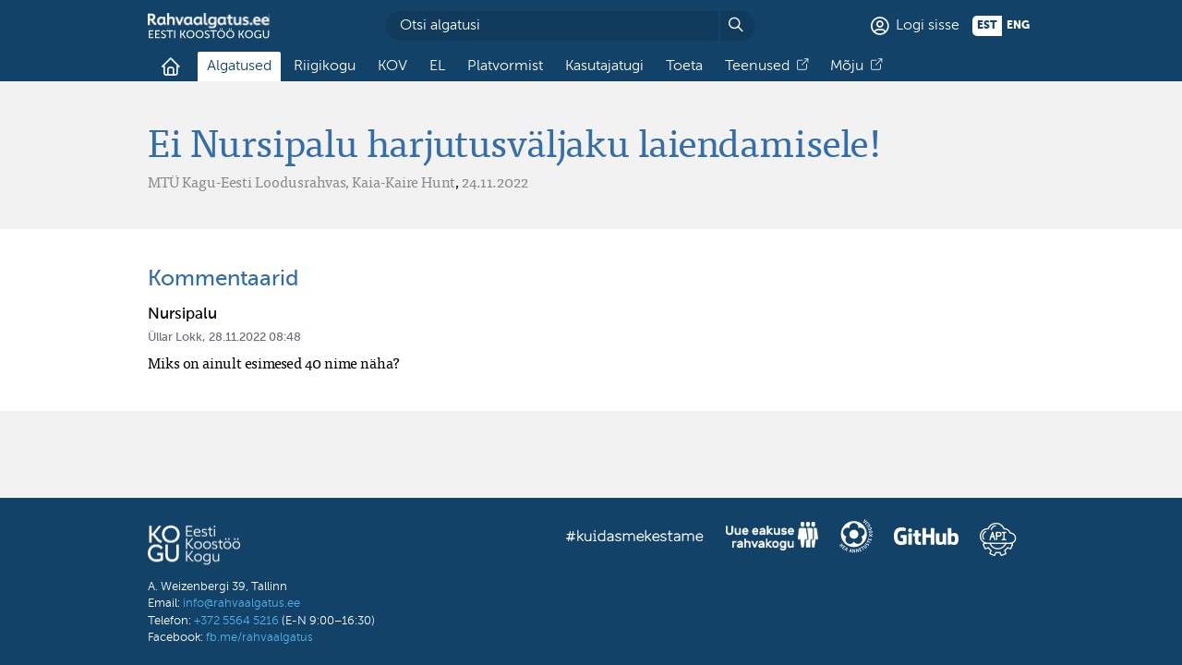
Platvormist (505, 66)
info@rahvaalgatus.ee (241, 604)
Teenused (757, 66)
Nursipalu (182, 314)
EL (437, 66)
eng (1018, 25)
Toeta (684, 66)
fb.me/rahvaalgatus (259, 638)
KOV (392, 66)
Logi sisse (927, 25)
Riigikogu (325, 66)
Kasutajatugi (604, 66)
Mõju (846, 66)
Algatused (239, 66)
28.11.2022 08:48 (255, 338)
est (987, 25)
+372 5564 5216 (236, 621)
